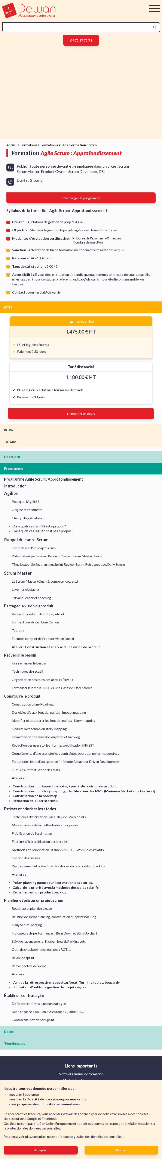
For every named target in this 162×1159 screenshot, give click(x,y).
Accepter (40, 1150)
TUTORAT (11, 441)
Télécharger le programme (81, 198)
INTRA (8, 430)
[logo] (28, 17)
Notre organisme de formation (81, 1074)
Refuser (121, 1150)
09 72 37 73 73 (81, 40)
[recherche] (78, 27)
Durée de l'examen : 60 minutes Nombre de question (97, 240)
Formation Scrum (83, 145)
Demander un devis (81, 414)
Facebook (49, 1118)
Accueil (11, 145)
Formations (29, 145)
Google (32, 1118)
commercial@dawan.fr (44, 292)
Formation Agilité (53, 145)
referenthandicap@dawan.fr (79, 279)
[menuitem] (81, 1074)
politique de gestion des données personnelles (89, 1136)
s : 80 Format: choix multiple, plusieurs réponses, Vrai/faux (97, 240)
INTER (8, 307)
